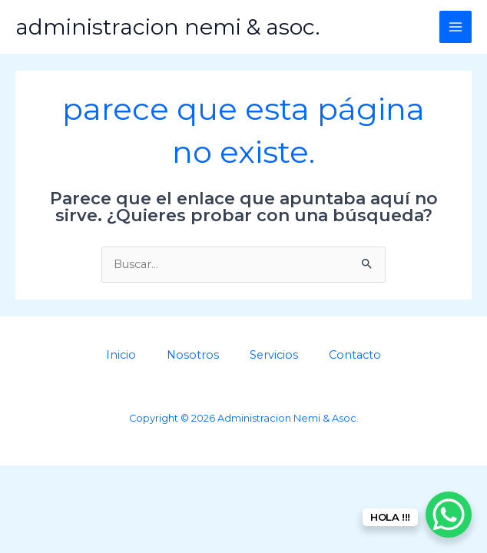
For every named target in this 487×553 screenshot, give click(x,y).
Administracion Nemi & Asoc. (167, 27)
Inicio (121, 355)
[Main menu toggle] (455, 27)
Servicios (274, 355)
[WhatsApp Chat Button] (449, 515)
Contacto (355, 355)
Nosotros (193, 355)
